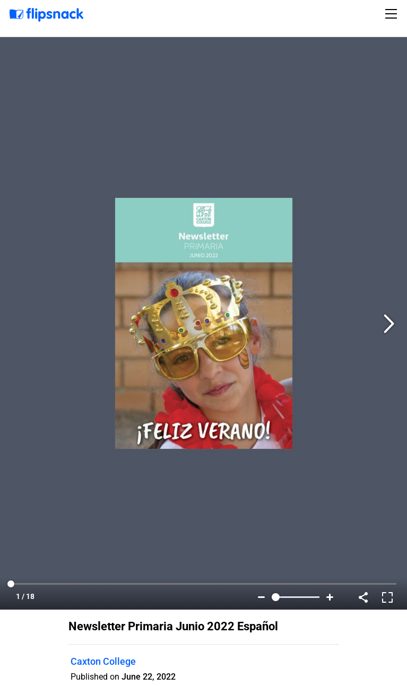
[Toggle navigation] (392, 13)
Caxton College (103, 661)
